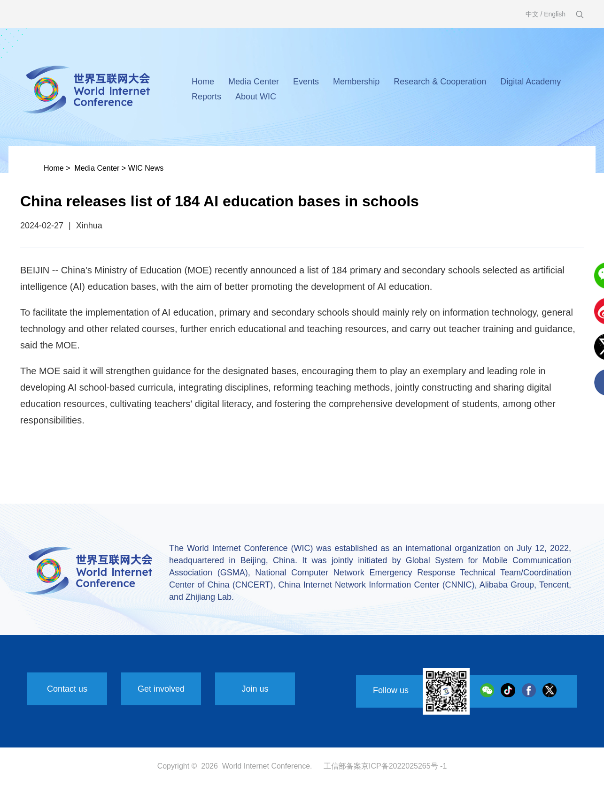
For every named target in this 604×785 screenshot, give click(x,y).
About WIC (255, 96)
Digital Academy (530, 81)
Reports (206, 96)
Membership (356, 81)
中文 (532, 14)
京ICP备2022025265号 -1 (404, 766)
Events (306, 81)
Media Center (253, 81)
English (554, 14)
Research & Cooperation (440, 81)
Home (203, 81)
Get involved (161, 689)
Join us (254, 689)
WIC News (146, 168)
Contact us (67, 689)
